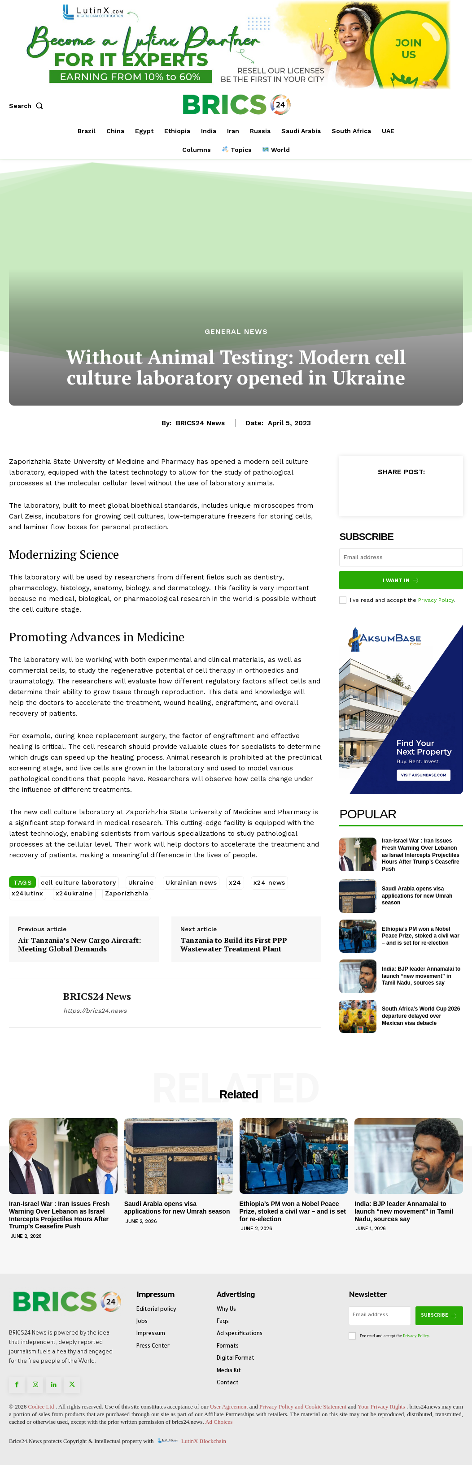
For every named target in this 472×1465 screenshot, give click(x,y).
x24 (235, 882)
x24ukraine (74, 893)
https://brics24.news (95, 1010)
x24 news (269, 882)
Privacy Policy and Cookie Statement (302, 1406)
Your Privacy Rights (381, 1406)
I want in (401, 580)
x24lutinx (28, 893)
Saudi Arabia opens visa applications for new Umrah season (417, 896)
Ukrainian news (191, 882)
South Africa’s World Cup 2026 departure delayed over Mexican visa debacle (421, 1016)
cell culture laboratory (78, 882)
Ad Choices (218, 1421)
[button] (28, 105)
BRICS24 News (200, 423)
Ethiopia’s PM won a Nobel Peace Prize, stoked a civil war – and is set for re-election (420, 936)
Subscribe (439, 1316)
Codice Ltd (41, 1406)
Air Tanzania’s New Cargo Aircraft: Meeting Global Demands (79, 944)
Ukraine (141, 882)
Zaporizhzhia (127, 893)
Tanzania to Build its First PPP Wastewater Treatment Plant (233, 944)
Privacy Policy (436, 600)
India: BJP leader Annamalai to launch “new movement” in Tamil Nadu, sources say (421, 976)
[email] (401, 557)
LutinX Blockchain (203, 1441)
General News (236, 331)
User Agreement (229, 1406)
